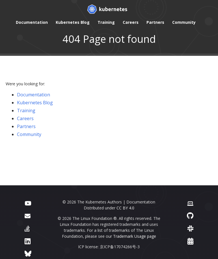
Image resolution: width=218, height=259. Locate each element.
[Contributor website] (190, 202)
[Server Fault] (27, 228)
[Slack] (190, 228)
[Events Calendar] (190, 241)
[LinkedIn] (28, 241)
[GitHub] (190, 215)
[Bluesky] (28, 253)
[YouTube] (28, 202)
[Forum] (28, 215)
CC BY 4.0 (125, 208)
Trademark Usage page (134, 236)
